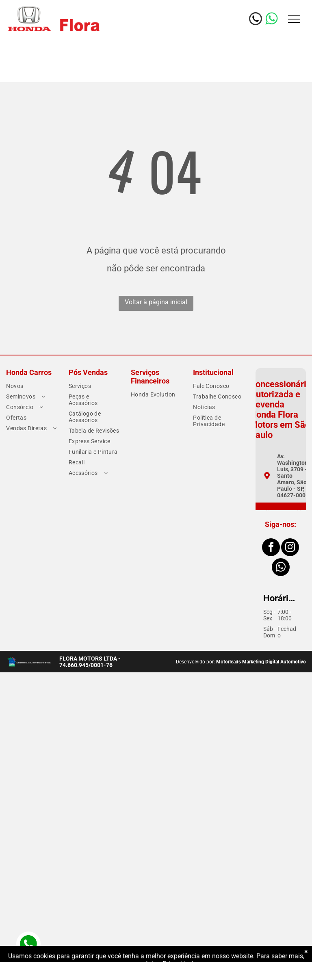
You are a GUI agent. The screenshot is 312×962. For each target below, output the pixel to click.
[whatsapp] (281, 568)
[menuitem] (31, 386)
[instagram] (290, 548)
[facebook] (271, 548)
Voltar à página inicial (156, 302)
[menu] (294, 19)
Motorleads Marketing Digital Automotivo (261, 662)
